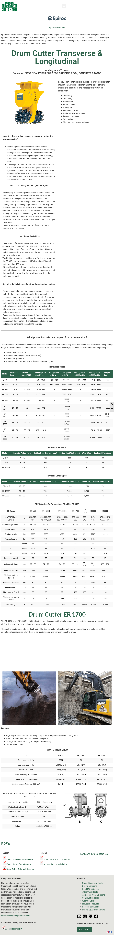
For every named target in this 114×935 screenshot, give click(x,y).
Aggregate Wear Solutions (93, 895)
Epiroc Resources (57, 27)
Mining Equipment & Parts (93, 910)
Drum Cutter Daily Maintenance (20, 869)
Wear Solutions (88, 901)
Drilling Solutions (89, 886)
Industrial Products (90, 904)
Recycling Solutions (90, 907)
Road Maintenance (90, 889)
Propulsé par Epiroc (63, 859)
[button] (64, 6)
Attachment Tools (90, 892)
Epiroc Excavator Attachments (19, 859)
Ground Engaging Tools (92, 883)
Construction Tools (90, 898)
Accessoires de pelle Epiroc (56, 864)
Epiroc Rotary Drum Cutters (18, 864)
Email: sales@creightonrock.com (15, 916)
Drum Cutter (49, 859)
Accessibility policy (11, 929)
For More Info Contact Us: (94, 853)
